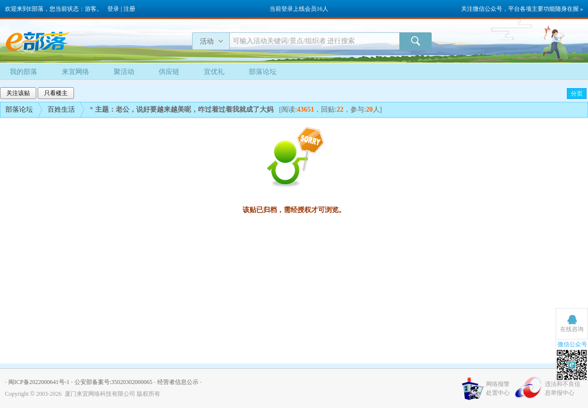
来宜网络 (75, 71)
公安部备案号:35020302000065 (113, 382)
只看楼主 (56, 93)
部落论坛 (262, 71)
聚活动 (124, 71)
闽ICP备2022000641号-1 (39, 382)
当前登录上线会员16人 (299, 8)
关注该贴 (18, 93)
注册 (129, 8)
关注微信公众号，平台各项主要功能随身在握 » (522, 8)
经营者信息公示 (177, 382)
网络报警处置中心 (498, 388)
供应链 (169, 71)
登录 (113, 8)
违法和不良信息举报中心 (562, 388)
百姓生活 (61, 109)
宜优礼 (214, 71)
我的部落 (23, 71)
